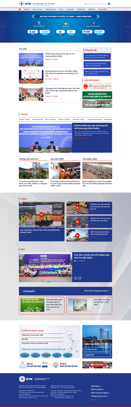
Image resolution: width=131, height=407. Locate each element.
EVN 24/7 (23, 235)
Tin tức (24, 114)
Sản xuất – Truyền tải (52, 79)
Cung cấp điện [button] (102, 9)
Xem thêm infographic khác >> (96, 291)
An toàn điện (57, 159)
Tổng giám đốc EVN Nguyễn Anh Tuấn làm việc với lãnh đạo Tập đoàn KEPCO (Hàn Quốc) (62, 90)
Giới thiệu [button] (26, 9)
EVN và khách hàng (33, 330)
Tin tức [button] (61, 9)
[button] (128, 27)
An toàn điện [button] (70, 9)
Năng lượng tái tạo (109, 119)
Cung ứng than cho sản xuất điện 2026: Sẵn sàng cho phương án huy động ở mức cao (62, 73)
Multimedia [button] (91, 9)
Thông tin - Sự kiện (51, 59)
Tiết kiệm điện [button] (81, 9)
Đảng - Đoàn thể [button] (37, 9)
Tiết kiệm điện (89, 159)
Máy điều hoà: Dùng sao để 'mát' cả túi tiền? (102, 302)
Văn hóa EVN (92, 344)
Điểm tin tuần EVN (37, 119)
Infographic (29, 291)
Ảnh (23, 249)
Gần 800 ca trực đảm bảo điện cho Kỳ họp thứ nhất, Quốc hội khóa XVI (100, 207)
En (111, 3)
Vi (109, 3)
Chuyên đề (91, 50)
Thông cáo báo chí (50, 9)
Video (24, 198)
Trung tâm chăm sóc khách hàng (35, 343)
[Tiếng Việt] (36, 3)
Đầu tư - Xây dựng (50, 119)
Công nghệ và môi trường (94, 119)
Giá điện (25, 339)
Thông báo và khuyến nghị (32, 335)
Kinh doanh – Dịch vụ (79, 119)
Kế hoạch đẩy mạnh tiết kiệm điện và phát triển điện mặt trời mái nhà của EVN (54, 305)
